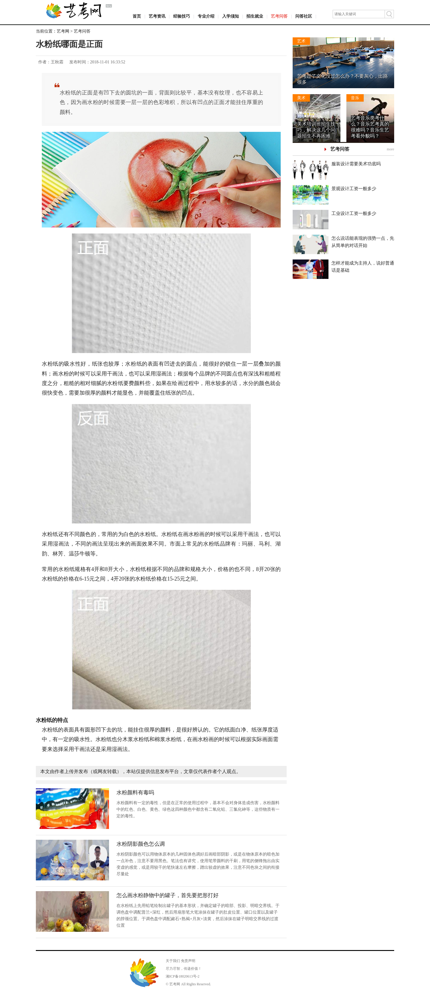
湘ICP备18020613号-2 (182, 976)
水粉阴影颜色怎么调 (140, 844)
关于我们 (173, 961)
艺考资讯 (157, 16)
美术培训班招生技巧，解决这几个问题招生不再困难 (316, 129)
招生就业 (254, 16)
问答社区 (303, 16)
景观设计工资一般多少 (353, 188)
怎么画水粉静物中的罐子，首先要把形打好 (167, 895)
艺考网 (63, 31)
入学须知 (230, 16)
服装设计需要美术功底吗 (356, 163)
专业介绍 (206, 16)
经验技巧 (181, 16)
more (390, 149)
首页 (137, 16)
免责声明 (188, 961)
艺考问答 (279, 16)
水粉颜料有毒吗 (135, 792)
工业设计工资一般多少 (353, 213)
